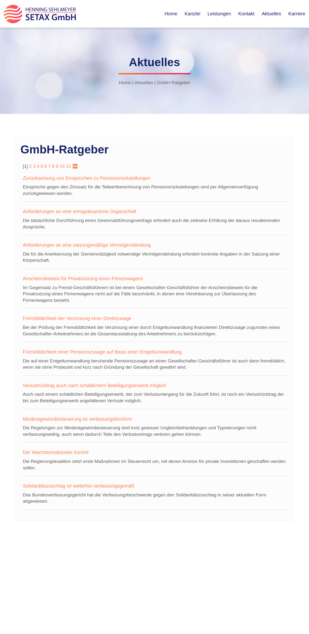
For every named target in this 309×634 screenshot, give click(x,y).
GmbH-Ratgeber (173, 82)
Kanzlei (192, 13)
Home (171, 13)
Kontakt (246, 13)
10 (62, 166)
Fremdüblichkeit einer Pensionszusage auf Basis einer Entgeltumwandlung (102, 352)
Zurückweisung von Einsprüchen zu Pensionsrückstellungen (87, 178)
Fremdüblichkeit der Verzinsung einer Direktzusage (77, 318)
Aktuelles (271, 13)
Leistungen (219, 13)
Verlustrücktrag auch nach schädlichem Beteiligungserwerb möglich (94, 385)
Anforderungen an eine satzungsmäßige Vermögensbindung (87, 245)
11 (68, 166)
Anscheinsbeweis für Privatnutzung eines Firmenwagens (83, 278)
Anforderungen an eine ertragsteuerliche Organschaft (79, 211)
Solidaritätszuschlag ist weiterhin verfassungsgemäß (78, 486)
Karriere (296, 13)
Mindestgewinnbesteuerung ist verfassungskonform (77, 419)
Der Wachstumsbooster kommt (56, 452)
